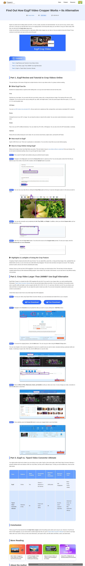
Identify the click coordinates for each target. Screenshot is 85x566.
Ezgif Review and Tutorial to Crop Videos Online (25, 63)
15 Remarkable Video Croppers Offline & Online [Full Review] (33, 557)
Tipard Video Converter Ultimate (22, 283)
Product (66, 2)
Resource (72, 2)
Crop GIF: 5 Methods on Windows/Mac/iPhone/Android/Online (67, 556)
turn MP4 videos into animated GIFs (21, 109)
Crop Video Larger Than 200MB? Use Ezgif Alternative (27, 65)
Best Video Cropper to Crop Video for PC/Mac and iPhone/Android (17, 557)
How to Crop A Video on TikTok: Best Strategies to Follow (50, 557)
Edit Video (43, 15)
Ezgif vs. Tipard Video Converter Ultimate (23, 68)
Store (59, 2)
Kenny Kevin (31, 15)
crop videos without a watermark (56, 149)
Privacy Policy (73, 564)
